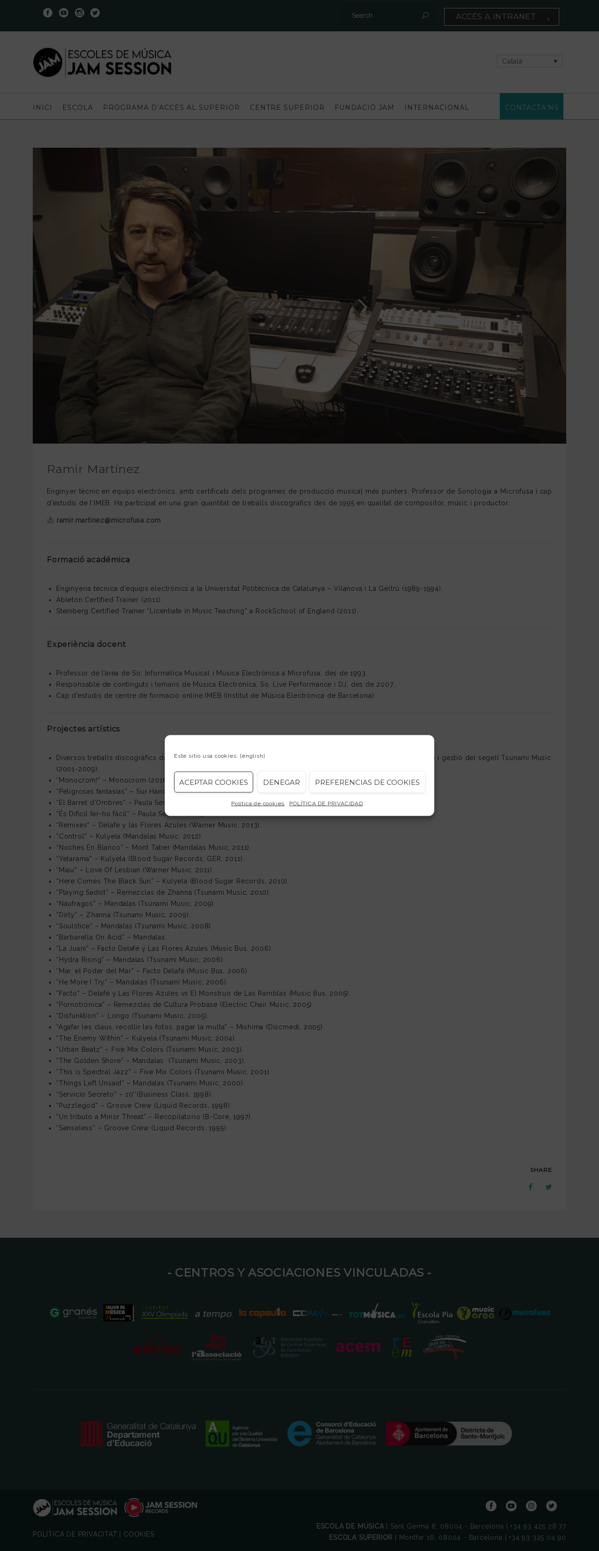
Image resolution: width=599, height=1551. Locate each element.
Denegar (281, 781)
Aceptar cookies (213, 781)
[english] (252, 756)
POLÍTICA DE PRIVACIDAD (326, 803)
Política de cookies (258, 803)
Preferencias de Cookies (367, 781)
